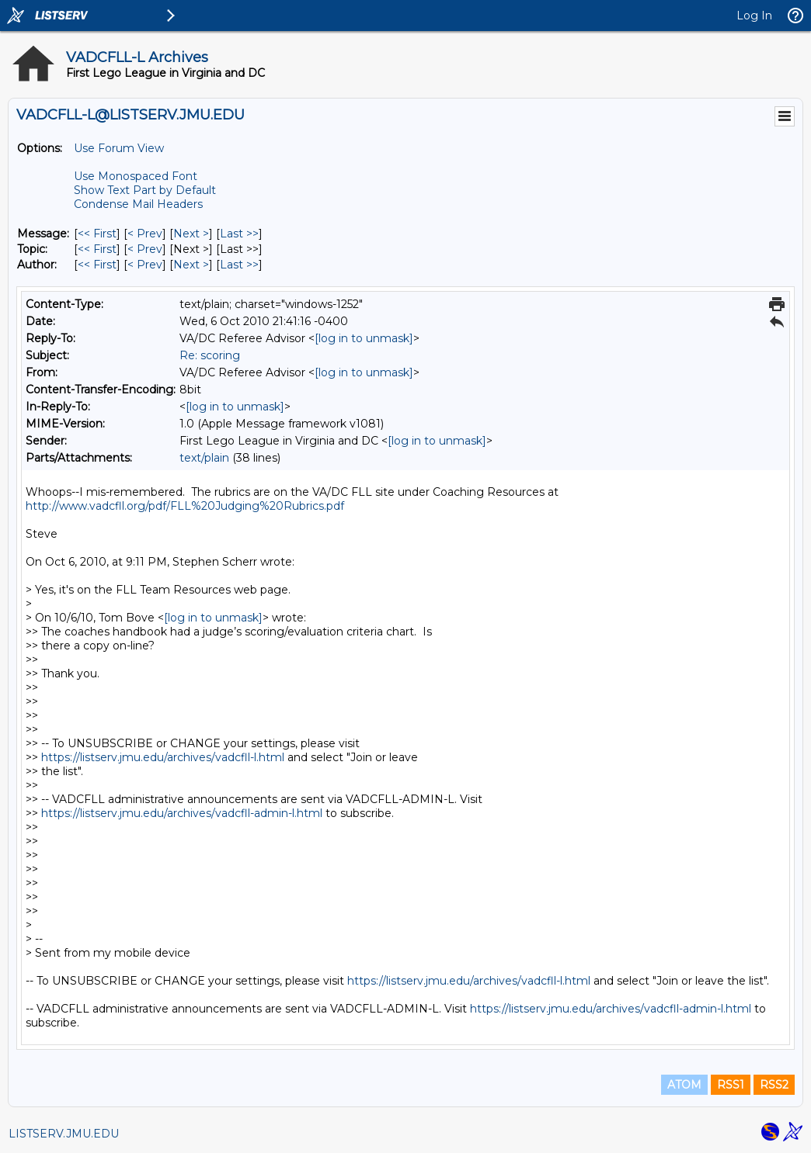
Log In (754, 16)
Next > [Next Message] (191, 234)
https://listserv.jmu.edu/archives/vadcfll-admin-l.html (181, 813)
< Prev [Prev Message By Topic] (144, 249)
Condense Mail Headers (138, 204)
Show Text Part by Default (145, 190)
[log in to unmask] (364, 338)
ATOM (684, 1085)
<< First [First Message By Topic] (97, 249)
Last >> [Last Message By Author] (239, 265)
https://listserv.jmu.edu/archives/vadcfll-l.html (162, 757)
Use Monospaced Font (135, 176)
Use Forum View (119, 148)
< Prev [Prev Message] (144, 234)
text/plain (204, 458)
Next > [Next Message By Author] (191, 265)
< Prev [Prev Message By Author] (144, 265)
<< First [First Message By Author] (97, 265)
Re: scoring (209, 355)
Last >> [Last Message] (239, 234)
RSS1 (730, 1085)
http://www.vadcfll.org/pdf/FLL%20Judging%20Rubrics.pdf (185, 506)
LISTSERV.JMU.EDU (64, 1134)
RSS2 (774, 1085)
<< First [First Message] (97, 234)
